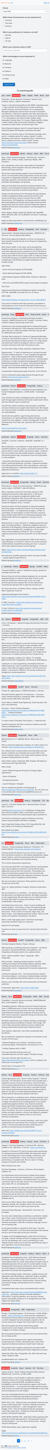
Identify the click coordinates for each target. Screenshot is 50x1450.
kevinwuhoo (17, 794)
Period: (5, 8)
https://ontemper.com (16, 1315)
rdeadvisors (17, 560)
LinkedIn (23, 1447)
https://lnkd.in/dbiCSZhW (29, 988)
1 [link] (18, 1441)
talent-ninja (17, 613)
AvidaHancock (18, 223)
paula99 (16, 837)
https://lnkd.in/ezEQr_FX (28, 473)
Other (7, 79)
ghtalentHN (17, 380)
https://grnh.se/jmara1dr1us (18, 377)
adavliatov (17, 147)
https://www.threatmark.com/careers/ (16, 1060)
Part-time (7, 23)
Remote (7, 35)
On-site (7, 41)
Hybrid (6, 38)
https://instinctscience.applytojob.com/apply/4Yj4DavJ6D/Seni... (25, 1433)
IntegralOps (17, 1247)
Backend (8, 64)
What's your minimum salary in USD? (17, 47)
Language (8, 60)
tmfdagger (17, 1303)
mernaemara (18, 990)
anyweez (16, 1135)
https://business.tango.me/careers (14, 143)
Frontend (8, 67)
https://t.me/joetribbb (10, 145)
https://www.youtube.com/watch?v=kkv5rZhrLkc (26, 747)
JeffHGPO (17, 476)
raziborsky (17, 1362)
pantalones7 (17, 431)
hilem (15, 934)
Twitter (14, 1447)
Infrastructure (10, 75)
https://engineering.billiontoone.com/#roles (18, 790)
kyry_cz (16, 1069)
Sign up (46, 3)
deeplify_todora (18, 729)
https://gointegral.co (38, 1147)
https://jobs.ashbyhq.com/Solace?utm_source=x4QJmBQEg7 (24, 300)
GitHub (19, 1447)
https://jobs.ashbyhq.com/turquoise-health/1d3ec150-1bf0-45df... (22, 609)
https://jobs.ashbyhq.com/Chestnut (28, 849)
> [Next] (31, 1441)
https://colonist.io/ (15, 810)
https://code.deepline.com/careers (14, 428)
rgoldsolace (17, 308)
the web (9, 1447)
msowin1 (16, 1436)
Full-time (7, 20)
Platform (8, 71)
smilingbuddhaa (18, 681)
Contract (7, 26)
